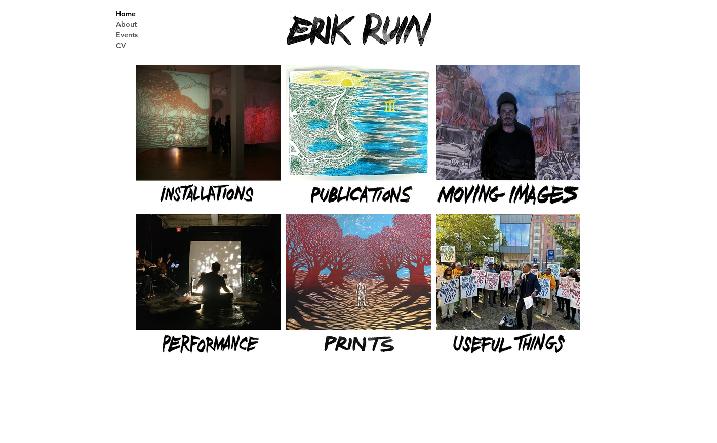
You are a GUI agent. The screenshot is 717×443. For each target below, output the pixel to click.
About (126, 24)
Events (127, 34)
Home (126, 13)
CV (121, 45)
